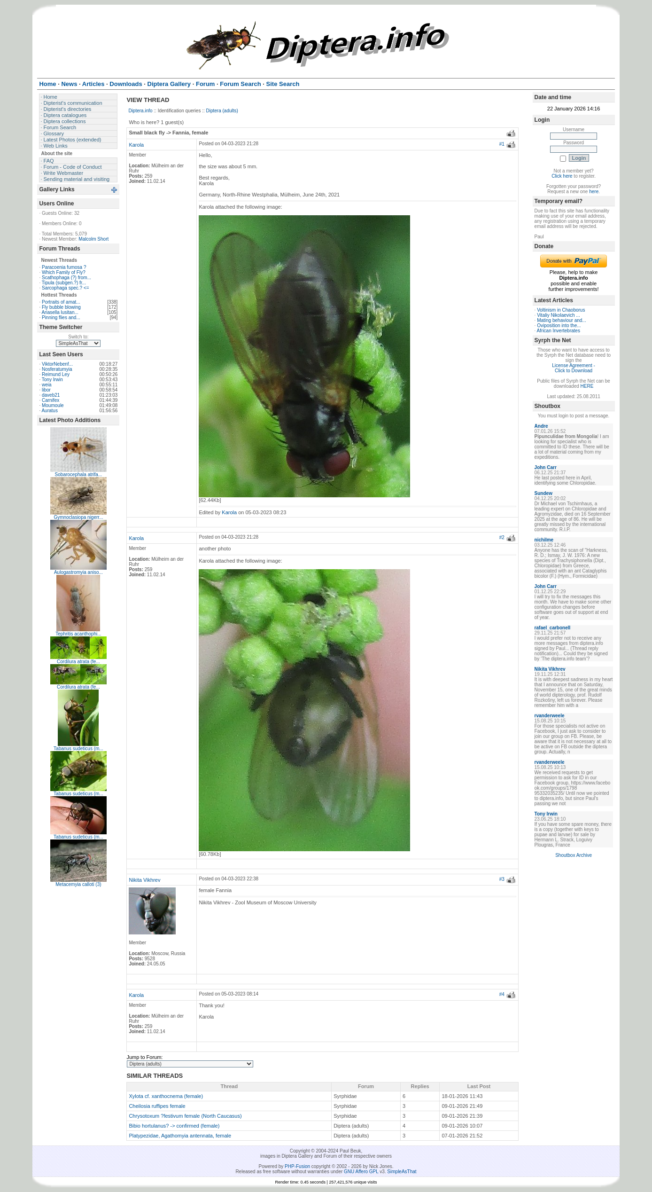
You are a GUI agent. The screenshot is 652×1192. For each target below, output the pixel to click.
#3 (502, 879)
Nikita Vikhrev (144, 880)
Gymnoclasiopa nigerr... (78, 517)
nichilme (544, 539)
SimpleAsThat (401, 1171)
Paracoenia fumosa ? (64, 267)
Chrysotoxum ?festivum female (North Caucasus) (185, 1116)
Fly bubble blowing (61, 307)
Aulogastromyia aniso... (78, 572)
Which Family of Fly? (63, 272)
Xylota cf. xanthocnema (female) (166, 1096)
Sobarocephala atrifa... (78, 474)
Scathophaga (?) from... (66, 277)
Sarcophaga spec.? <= (65, 287)
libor (46, 389)
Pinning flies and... (61, 317)
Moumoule (53, 405)
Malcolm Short (93, 239)
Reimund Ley (56, 374)
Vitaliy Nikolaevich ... (558, 315)
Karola (136, 145)
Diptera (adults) (222, 110)
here (593, 191)
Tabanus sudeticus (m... (78, 748)
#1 (502, 144)
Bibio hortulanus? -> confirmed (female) (174, 1126)
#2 (502, 537)
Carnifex (50, 400)
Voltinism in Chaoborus (561, 310)
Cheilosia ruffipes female (157, 1106)
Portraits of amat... (61, 302)
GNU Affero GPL (361, 1171)
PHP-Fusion (297, 1166)
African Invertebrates (558, 330)
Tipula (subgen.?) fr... (64, 282)
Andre (541, 426)
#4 (502, 994)
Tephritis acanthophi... (78, 633)
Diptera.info (140, 110)
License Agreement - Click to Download (573, 368)
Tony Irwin (52, 379)
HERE (587, 386)
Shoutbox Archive (573, 855)
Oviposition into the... (559, 325)
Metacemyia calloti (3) (78, 884)
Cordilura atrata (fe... (78, 661)
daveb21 (51, 395)
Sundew (543, 493)
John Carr (546, 467)
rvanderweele (550, 715)
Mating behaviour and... (561, 320)
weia (47, 384)
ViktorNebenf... (57, 364)
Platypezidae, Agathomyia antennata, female (180, 1135)
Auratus (49, 410)
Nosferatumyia (57, 369)
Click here (561, 176)
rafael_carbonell (553, 627)
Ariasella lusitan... (59, 312)
